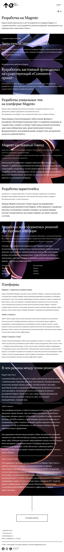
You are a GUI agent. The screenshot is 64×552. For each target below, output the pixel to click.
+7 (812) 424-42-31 (7, 533)
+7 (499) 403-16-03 (7, 530)
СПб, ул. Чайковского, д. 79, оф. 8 (11, 538)
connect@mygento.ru (7, 536)
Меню (59, 5)
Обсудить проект (32, 518)
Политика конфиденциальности (37, 544)
